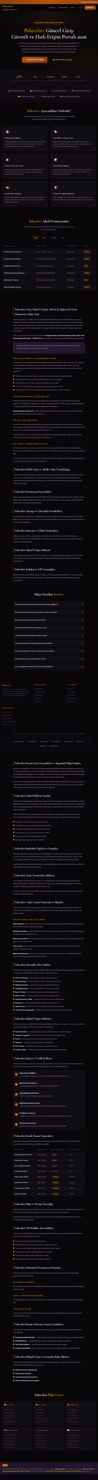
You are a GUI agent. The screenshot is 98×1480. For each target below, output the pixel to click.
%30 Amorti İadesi (72, 1421)
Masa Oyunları (71, 700)
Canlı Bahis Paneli (40, 697)
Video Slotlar (39, 1418)
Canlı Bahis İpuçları (72, 1447)
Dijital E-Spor (84, 747)
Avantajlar (52, 7)
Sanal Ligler (38, 703)
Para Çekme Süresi (9, 1444)
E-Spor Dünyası (39, 700)
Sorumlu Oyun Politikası (9, 727)
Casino (54, 238)
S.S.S (80, 7)
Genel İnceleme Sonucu (74, 1453)
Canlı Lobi (70, 694)
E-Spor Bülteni (8, 1424)
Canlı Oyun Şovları (41, 1424)
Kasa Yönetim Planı (72, 1444)
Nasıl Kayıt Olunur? (41, 1441)
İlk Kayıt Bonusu (71, 1415)
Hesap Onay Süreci (9, 1453)
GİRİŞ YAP (90, 7)
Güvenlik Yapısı (70, 747)
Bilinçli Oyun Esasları (73, 1450)
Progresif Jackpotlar (42, 1427)
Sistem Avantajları (15, 747)
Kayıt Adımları (43, 747)
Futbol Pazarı (8, 1415)
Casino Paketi (71, 1418)
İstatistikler (38, 706)
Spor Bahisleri (39, 694)
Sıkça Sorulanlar (54, 751)
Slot (63, 238)
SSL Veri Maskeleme (10, 1450)
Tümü (35, 238)
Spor (44, 238)
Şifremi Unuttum (40, 1450)
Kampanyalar (63, 7)
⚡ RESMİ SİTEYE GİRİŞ (35, 60)
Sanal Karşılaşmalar (9, 1427)
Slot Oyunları (71, 697)
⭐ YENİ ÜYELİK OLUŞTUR (62, 60)
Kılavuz (73, 7)
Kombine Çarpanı (72, 1424)
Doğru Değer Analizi (73, 1441)
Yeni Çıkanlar (71, 706)
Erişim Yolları (39, 1444)
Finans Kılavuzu (6, 720)
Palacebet (10, 8)
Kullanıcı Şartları (7, 723)
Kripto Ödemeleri (9, 1447)
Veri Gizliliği (5, 730)
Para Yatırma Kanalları (10, 1441)
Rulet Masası (39, 1421)
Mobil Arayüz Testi (41, 1447)
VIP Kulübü (42, 751)
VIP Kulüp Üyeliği (72, 1427)
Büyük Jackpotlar (72, 703)
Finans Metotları (57, 747)
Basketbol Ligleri (9, 1418)
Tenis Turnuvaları (9, 1421)
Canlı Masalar (40, 1415)
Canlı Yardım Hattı (41, 1453)
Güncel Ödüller (30, 747)
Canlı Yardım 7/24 (7, 717)
